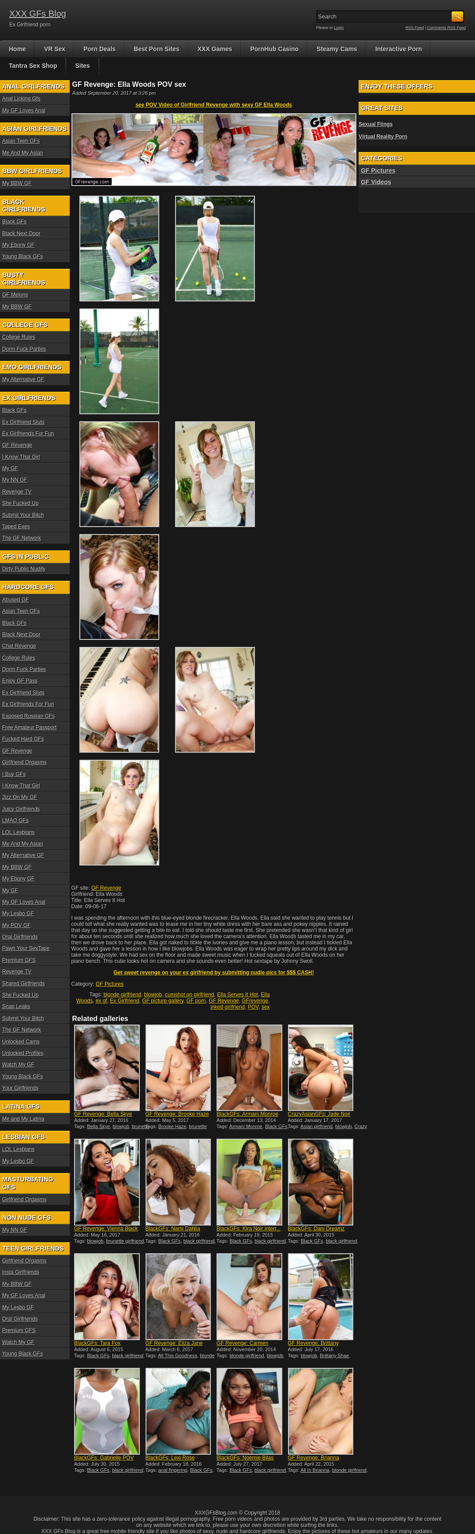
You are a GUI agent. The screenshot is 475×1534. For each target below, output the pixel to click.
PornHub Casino (274, 48)
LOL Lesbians (18, 832)
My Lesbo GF (18, 913)
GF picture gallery (162, 1001)
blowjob (153, 995)
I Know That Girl (21, 457)
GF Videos (376, 182)
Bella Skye (98, 1126)
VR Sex (54, 48)
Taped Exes (16, 527)
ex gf (101, 1001)
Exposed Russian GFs (28, 716)
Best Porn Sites (156, 48)
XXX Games (215, 48)
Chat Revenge (19, 646)
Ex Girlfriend (124, 1001)
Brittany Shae (334, 1355)
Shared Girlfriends (23, 984)
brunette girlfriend (125, 1241)
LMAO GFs (15, 820)
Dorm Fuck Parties (24, 349)
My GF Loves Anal (23, 111)
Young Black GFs (22, 256)
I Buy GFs (14, 774)
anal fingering (172, 1470)
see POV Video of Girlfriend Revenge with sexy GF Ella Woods (213, 105)
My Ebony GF (18, 245)
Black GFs (276, 1126)
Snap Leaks (16, 1006)
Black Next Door (21, 233)
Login (339, 28)
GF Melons (15, 295)
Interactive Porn (398, 48)
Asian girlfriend (316, 1126)
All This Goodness (177, 1355)
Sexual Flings (376, 124)
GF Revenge (106, 888)
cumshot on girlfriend (189, 995)
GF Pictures (109, 984)
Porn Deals (99, 48)
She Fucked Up (20, 503)
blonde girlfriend (122, 995)
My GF (10, 468)
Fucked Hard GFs (23, 739)
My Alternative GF (23, 379)
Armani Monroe (245, 1126)
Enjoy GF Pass (19, 681)
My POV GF (16, 925)
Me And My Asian (22, 153)
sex (266, 1007)
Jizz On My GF (19, 797)
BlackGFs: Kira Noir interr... (249, 1229)
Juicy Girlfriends (21, 809)
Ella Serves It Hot (237, 995)
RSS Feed (415, 28)
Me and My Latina (23, 1119)
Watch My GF (18, 1065)
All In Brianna (314, 1470)
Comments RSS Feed (446, 28)
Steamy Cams (337, 48)
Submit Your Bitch (23, 515)
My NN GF (14, 480)
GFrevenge (255, 1001)
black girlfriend (199, 1241)
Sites (82, 65)
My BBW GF (17, 183)
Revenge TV (17, 492)
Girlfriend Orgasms (24, 762)
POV (253, 1007)
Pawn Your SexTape (25, 948)
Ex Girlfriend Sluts (23, 422)
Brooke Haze (172, 1126)
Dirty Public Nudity (23, 569)
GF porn (196, 1001)
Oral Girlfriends (20, 937)
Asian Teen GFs (21, 141)
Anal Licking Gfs (21, 99)
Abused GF (15, 600)
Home (17, 48)
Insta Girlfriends (20, 1272)
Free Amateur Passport (29, 727)
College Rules (18, 337)
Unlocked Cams (21, 1042)
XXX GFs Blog (37, 14)
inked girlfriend (227, 1007)
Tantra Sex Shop (33, 65)
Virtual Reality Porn (383, 137)
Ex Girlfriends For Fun (28, 434)
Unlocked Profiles (22, 1053)
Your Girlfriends (20, 1088)
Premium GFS (19, 960)
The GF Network (21, 538)
